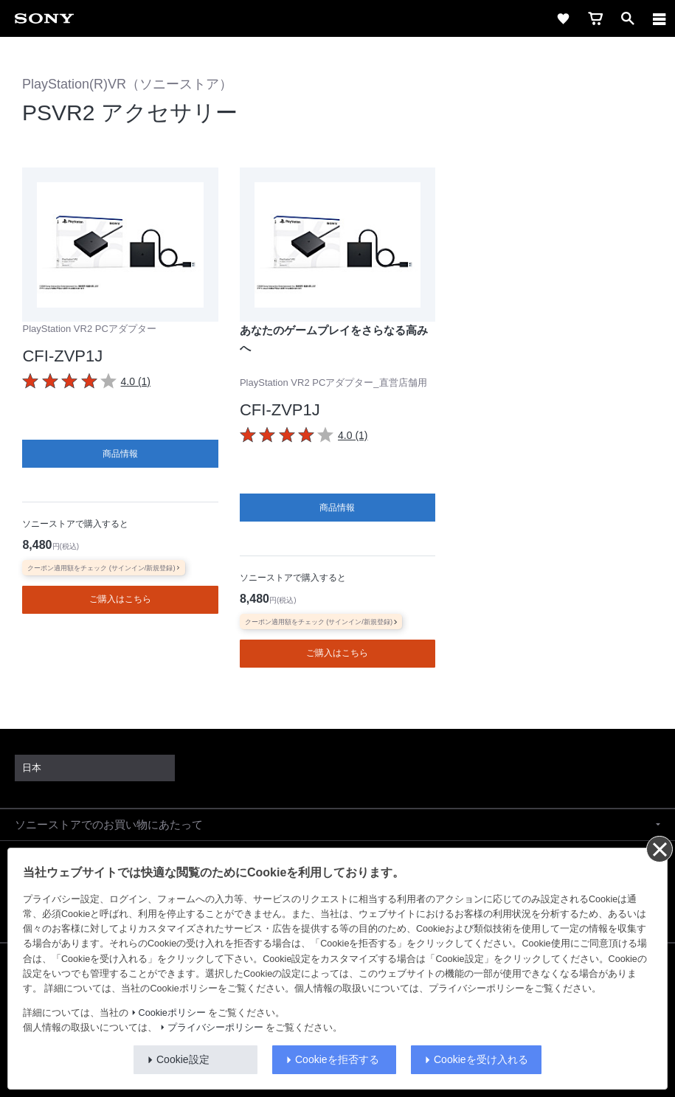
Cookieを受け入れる (481, 1059)
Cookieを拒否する (337, 1059)
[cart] (595, 18)
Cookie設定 (183, 1059)
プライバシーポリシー (215, 1027)
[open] (628, 18)
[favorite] (563, 18)
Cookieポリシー (172, 1013)
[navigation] (659, 18)
